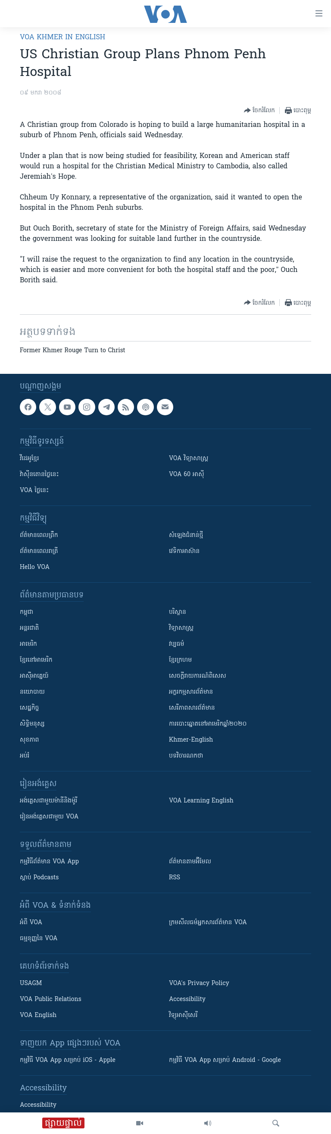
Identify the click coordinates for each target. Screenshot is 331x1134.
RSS (174, 877)
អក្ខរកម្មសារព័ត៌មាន (191, 692)
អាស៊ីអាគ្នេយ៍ (34, 676)
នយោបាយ (32, 692)
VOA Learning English (201, 800)
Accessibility (187, 999)
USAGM (31, 983)
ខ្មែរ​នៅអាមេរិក (36, 660)
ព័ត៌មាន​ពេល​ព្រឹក (39, 535)
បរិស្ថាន (177, 612)
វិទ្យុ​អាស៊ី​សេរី (183, 1015)
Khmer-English (191, 740)
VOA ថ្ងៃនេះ (34, 490)
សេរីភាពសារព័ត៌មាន (192, 708)
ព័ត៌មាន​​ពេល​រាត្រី (39, 551)
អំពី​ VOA (31, 922)
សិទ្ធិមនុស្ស (32, 724)
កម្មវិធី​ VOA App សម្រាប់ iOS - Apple (68, 1060)
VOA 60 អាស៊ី (186, 474)
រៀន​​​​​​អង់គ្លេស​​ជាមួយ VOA (49, 816)
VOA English (38, 1015)
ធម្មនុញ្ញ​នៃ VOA (39, 938)
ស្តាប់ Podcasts (39, 877)
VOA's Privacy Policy (199, 983)
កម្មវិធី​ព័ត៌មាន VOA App (49, 861)
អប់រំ (24, 756)
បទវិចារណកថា (186, 756)
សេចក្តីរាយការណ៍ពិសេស (197, 676)
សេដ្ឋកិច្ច (29, 708)
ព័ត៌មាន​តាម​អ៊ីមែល (190, 861)
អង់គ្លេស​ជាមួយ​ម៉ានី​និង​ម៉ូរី (48, 800)
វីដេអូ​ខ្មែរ (29, 458)
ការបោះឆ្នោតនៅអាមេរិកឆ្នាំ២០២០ (208, 724)
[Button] (259, 110)
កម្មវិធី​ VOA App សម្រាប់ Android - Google (225, 1060)
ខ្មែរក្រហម (180, 660)
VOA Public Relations (50, 999)
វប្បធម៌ (176, 644)
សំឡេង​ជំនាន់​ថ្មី (186, 535)
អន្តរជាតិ (29, 628)
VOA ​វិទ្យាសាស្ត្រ (188, 458)
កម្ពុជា (26, 612)
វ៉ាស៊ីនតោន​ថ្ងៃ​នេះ (39, 474)
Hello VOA (35, 567)
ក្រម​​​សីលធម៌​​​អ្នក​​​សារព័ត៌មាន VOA (208, 922)
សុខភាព (29, 740)
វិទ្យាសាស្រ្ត (181, 628)
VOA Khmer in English (62, 37)
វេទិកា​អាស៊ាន (184, 551)
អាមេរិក (28, 644)
